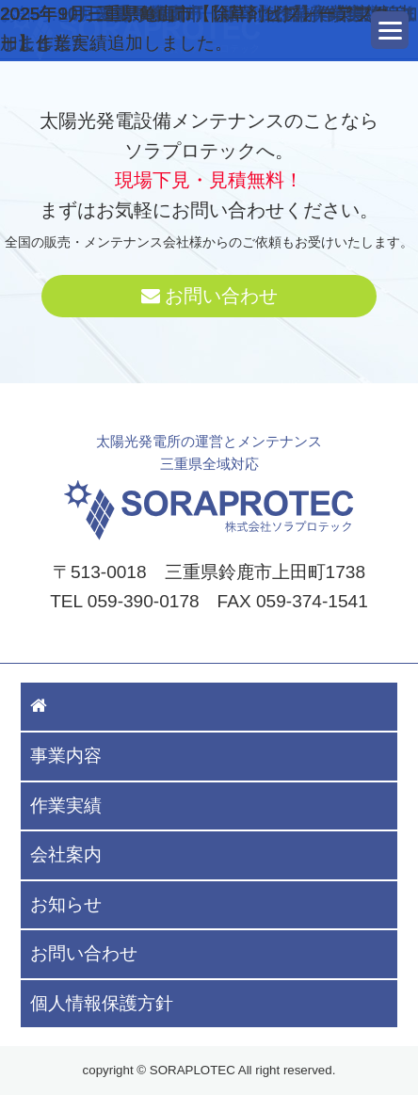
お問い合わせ (209, 295)
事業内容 (66, 755)
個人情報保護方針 (101, 1003)
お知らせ (66, 904)
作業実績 (66, 805)
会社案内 (66, 854)
